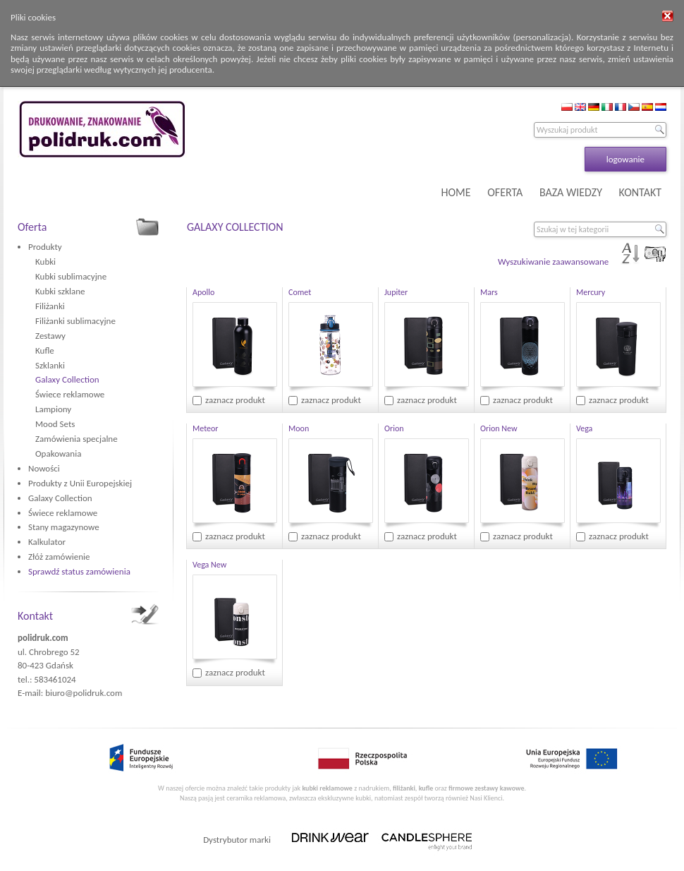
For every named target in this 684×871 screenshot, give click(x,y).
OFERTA (505, 192)
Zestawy (50, 335)
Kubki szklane (60, 291)
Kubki (45, 261)
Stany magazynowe (63, 527)
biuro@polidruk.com (83, 692)
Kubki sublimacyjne (70, 276)
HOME (456, 192)
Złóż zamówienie (59, 556)
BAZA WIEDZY (570, 192)
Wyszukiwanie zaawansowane (553, 261)
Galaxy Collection (67, 379)
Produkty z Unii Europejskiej (80, 483)
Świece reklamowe (69, 394)
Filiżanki (50, 306)
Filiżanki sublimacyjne (75, 321)
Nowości (44, 468)
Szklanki (50, 365)
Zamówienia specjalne (76, 438)
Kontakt (35, 616)
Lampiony (53, 409)
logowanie (625, 159)
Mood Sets (55, 424)
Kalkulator (47, 541)
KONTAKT (640, 192)
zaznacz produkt (235, 400)
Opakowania (58, 453)
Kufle (44, 350)
